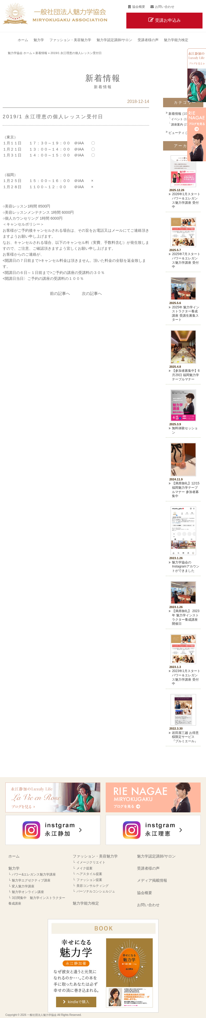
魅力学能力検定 (86, 903)
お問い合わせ (164, 7)
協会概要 (138, 7)
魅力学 (14, 868)
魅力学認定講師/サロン (156, 856)
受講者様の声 (148, 868)
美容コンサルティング (92, 886)
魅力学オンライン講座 (28, 892)
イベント (177, 119)
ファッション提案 (89, 880)
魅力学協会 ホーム (20, 53)
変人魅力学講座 (23, 886)
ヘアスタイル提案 (89, 874)
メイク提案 (84, 868)
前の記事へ (60, 293)
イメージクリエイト (90, 862)
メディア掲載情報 (152, 880)
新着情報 (41, 53)
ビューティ (176, 133)
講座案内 (177, 124)
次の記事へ (92, 293)
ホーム (14, 856)
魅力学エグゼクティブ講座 (31, 880)
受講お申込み (168, 20)
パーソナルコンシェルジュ (95, 891)
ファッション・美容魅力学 (95, 856)
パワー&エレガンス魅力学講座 (34, 874)
